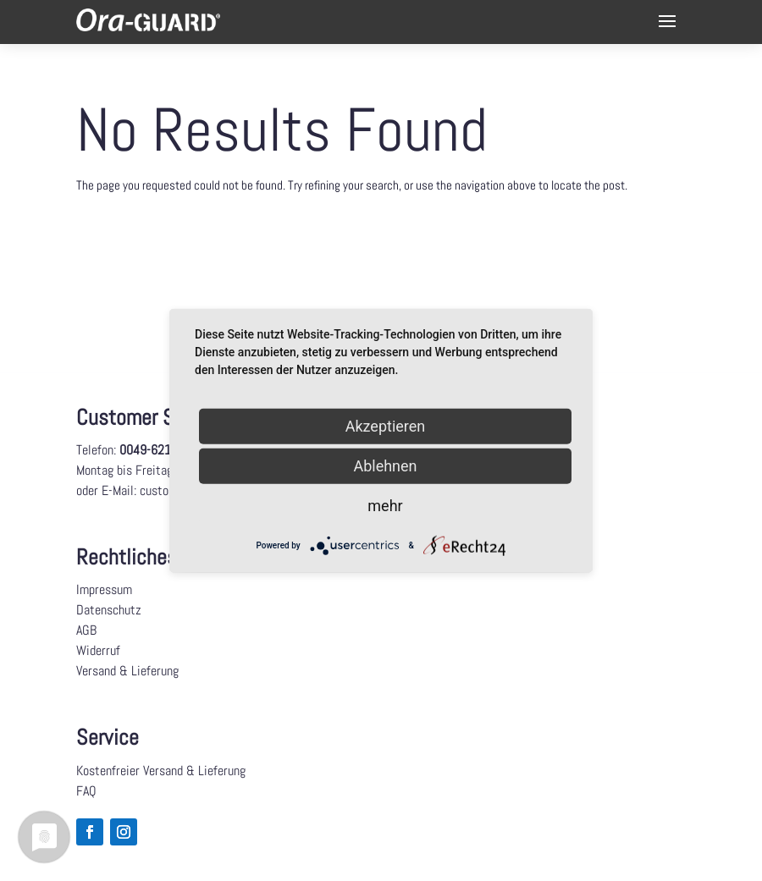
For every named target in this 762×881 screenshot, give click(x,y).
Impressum (104, 589)
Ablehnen (385, 465)
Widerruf (98, 650)
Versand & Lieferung (127, 671)
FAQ (86, 791)
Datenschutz (108, 610)
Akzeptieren (385, 425)
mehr (384, 505)
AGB (86, 630)
